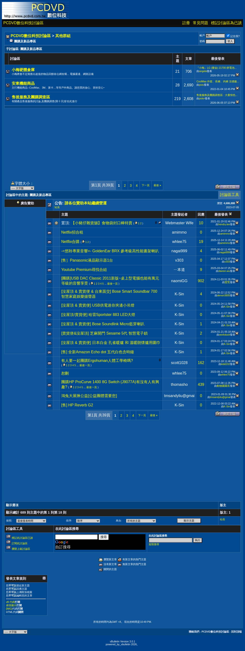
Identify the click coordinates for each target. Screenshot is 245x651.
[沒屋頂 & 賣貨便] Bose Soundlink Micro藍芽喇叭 (103, 324)
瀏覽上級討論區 (21, 548)
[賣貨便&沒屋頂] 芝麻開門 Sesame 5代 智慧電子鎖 (104, 333)
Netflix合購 (70, 242)
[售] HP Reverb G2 (77, 405)
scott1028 (179, 363)
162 (201, 363)
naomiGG (179, 281)
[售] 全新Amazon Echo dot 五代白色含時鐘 (97, 352)
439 (201, 384)
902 (201, 281)
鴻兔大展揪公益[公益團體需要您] (89, 396)
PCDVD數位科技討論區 (23, 23)
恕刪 (65, 373)
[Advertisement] (122, 141)
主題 (64, 214)
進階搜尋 (154, 544)
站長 (57, 207)
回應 (201, 214)
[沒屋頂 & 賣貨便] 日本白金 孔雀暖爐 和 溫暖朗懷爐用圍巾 (110, 343)
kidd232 (225, 364)
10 (201, 223)
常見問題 (200, 23)
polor (202, 98)
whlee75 (179, 242)
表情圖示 (11, 605)
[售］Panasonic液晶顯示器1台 (87, 260)
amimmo (179, 232)
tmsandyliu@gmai (179, 396)
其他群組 (63, 36)
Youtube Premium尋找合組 (84, 270)
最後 (157, 185)
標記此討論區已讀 (22, 537)
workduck (224, 334)
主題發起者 (179, 214)
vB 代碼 (10, 601)
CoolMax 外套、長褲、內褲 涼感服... (217, 81)
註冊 (186, 23)
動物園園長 (223, 385)
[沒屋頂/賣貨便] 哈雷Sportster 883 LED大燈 (98, 315)
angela (203, 71)
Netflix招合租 (72, 232)
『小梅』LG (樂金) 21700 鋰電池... (216, 67)
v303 (179, 260)
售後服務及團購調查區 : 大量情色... (217, 95)
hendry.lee (224, 224)
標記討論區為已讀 (226, 23)
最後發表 (221, 214)
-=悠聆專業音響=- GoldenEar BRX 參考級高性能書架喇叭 (110, 251)
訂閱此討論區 (20, 543)
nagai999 (179, 251)
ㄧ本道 (179, 270)
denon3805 (223, 295)
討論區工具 (229, 195)
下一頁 (146, 185)
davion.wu (224, 270)
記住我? (233, 36)
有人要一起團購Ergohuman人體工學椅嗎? (97, 361)
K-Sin (179, 294)
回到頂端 (236, 631)
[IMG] (9, 608)
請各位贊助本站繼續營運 (86, 203)
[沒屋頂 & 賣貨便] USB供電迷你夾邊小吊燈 (97, 305)
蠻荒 (227, 282)
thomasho (179, 384)
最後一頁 (112, 283)
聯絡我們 (194, 631)
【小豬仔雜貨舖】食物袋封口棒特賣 (101, 223)
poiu (201, 84)
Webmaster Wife (179, 223)
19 (201, 242)
